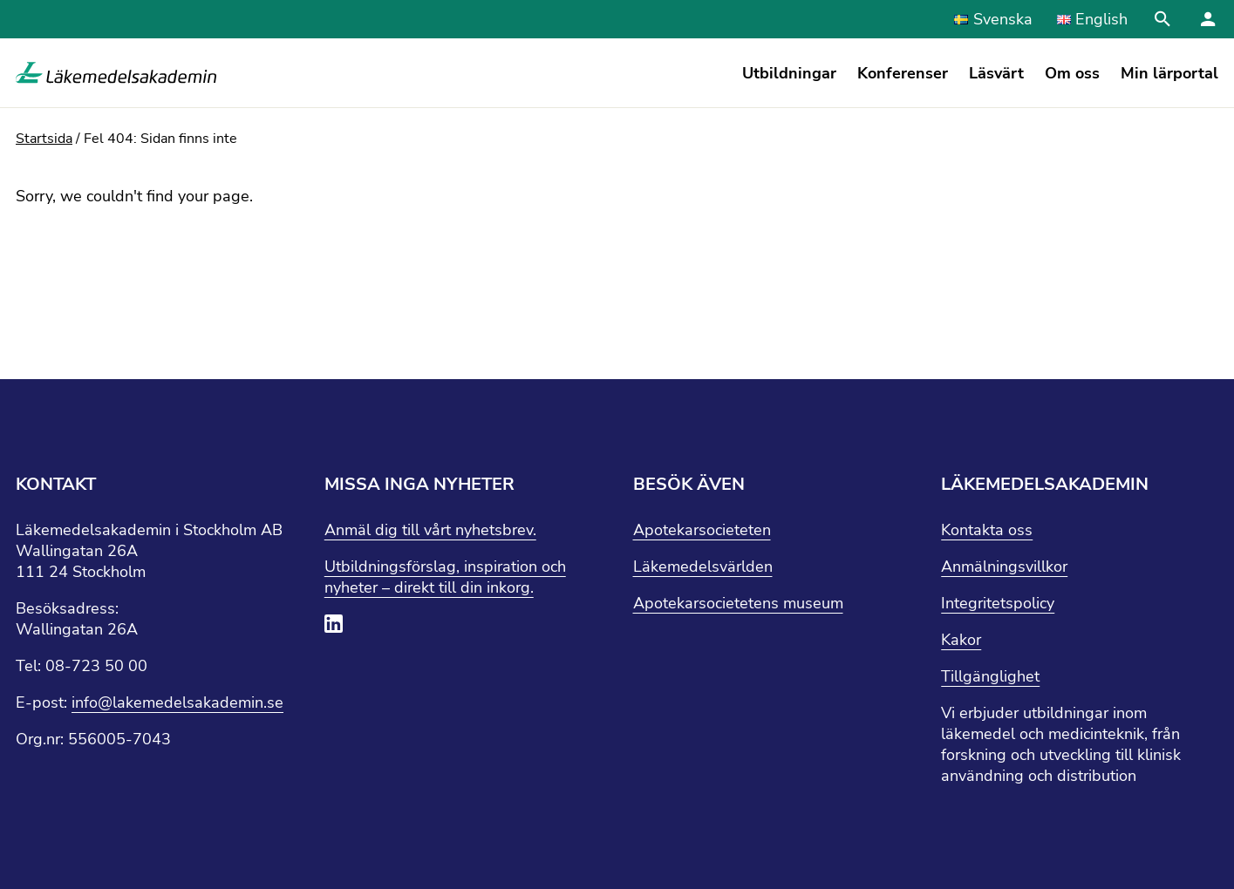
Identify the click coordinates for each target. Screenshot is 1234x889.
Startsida (44, 138)
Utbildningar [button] (789, 73)
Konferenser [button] (902, 73)
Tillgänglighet (990, 676)
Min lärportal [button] (1169, 73)
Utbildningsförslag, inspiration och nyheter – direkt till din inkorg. (445, 577)
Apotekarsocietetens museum (738, 603)
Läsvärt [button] (996, 73)
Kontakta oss (987, 529)
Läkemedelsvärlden (703, 566)
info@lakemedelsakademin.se (177, 702)
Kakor (961, 639)
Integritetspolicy (997, 603)
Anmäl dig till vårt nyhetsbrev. (430, 529)
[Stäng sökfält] (1162, 19)
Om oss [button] (1072, 73)
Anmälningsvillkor (1004, 566)
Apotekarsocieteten (702, 529)
